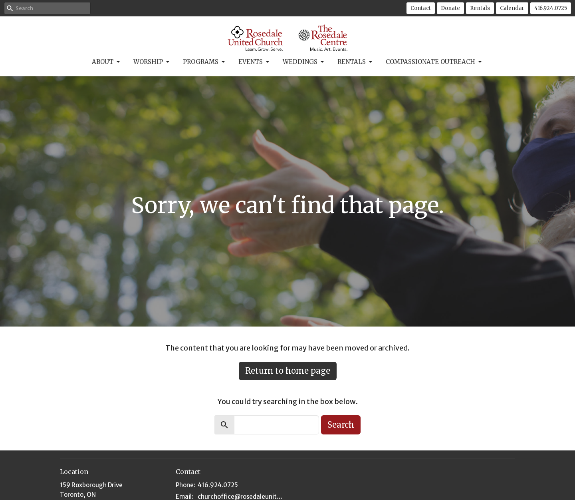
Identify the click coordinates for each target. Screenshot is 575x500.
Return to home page (287, 371)
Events (254, 62)
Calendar (512, 8)
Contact (420, 8)
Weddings (304, 62)
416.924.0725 (550, 8)
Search (340, 425)
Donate (450, 8)
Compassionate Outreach (434, 62)
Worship (152, 62)
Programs (204, 62)
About (106, 62)
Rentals (480, 8)
